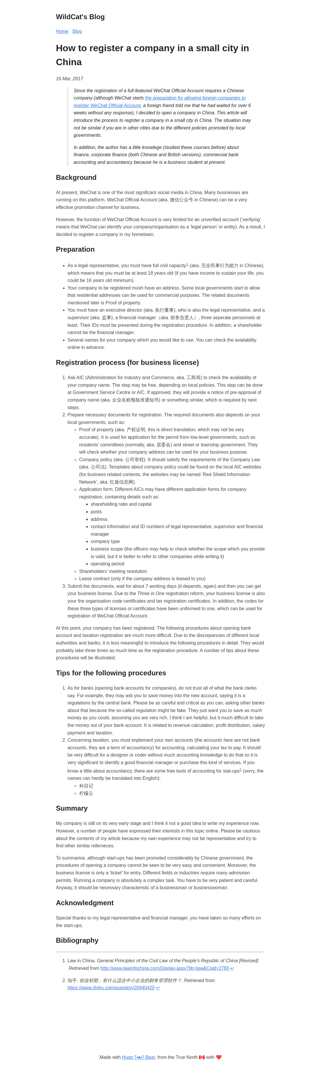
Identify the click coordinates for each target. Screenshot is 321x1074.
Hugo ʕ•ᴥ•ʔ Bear (138, 1057)
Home (62, 31)
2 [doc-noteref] (241, 769)
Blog (77, 31)
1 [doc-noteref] (187, 264)
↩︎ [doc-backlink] (232, 968)
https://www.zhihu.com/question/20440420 (111, 987)
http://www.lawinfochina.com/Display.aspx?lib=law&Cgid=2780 (165, 968)
